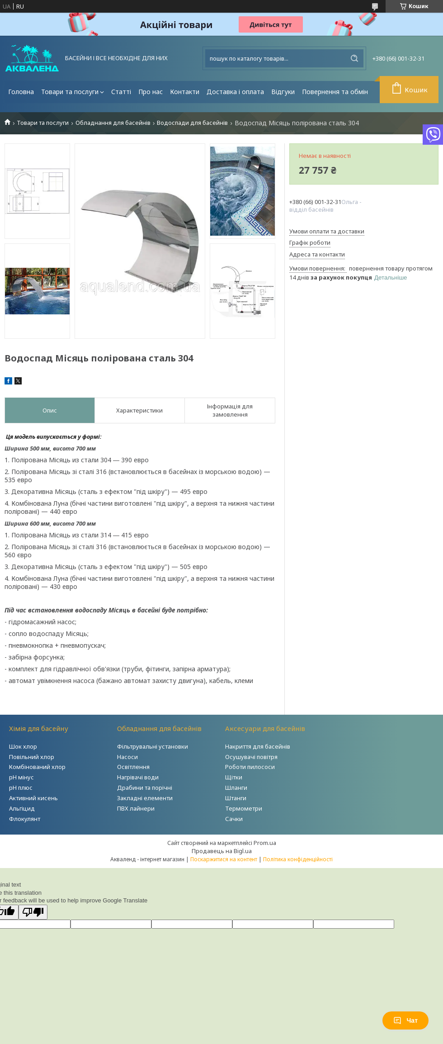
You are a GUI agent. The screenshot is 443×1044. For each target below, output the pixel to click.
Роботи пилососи (250, 767)
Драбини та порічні (144, 787)
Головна (21, 91)
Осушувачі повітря (251, 757)
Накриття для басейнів (257, 746)
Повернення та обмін (335, 91)
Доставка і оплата (235, 91)
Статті (121, 91)
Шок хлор (23, 746)
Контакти (184, 91)
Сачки (234, 819)
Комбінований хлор (37, 767)
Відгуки (283, 91)
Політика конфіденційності (298, 859)
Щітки (233, 777)
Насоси (127, 757)
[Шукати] (354, 58)
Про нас (150, 91)
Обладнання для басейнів (113, 123)
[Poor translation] (33, 912)
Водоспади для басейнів (192, 123)
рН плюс (21, 787)
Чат (405, 1020)
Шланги (236, 787)
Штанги (235, 798)
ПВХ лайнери (136, 808)
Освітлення (133, 767)
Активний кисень (33, 798)
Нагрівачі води (138, 777)
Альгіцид (22, 808)
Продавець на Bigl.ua (222, 851)
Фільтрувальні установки (152, 746)
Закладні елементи (145, 798)
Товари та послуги (70, 91)
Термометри (243, 808)
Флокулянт (24, 819)
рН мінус (21, 777)
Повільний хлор (31, 757)
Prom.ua (265, 843)
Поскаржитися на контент (223, 859)
